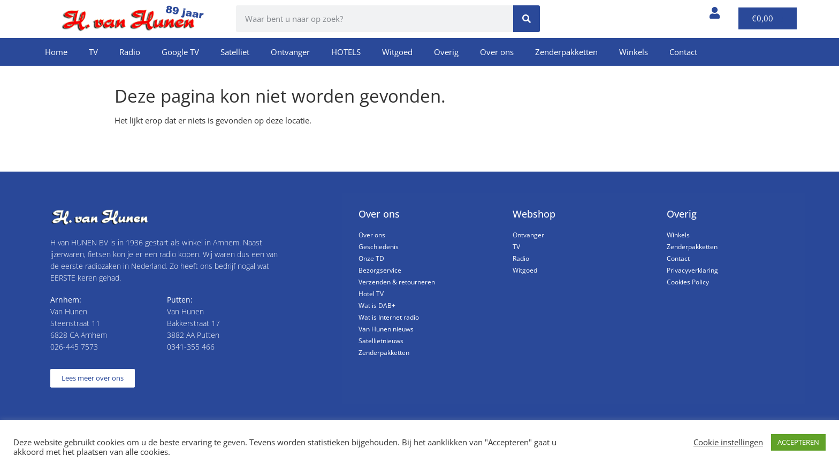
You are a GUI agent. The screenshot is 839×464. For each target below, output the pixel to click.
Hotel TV (371, 293)
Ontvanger (290, 52)
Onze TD (371, 258)
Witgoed (397, 52)
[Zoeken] (526, 18)
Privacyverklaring (692, 270)
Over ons (497, 52)
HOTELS (346, 52)
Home (56, 52)
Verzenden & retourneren (397, 282)
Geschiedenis (379, 246)
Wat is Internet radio (389, 317)
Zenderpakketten (566, 52)
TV (93, 52)
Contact (683, 52)
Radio (129, 52)
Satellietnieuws (381, 340)
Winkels (633, 52)
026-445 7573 (74, 347)
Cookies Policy (688, 282)
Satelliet (234, 52)
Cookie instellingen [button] (728, 442)
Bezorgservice (380, 270)
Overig (446, 52)
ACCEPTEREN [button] (798, 442)
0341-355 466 (191, 347)
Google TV (180, 52)
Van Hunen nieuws (386, 329)
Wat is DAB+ (377, 305)
